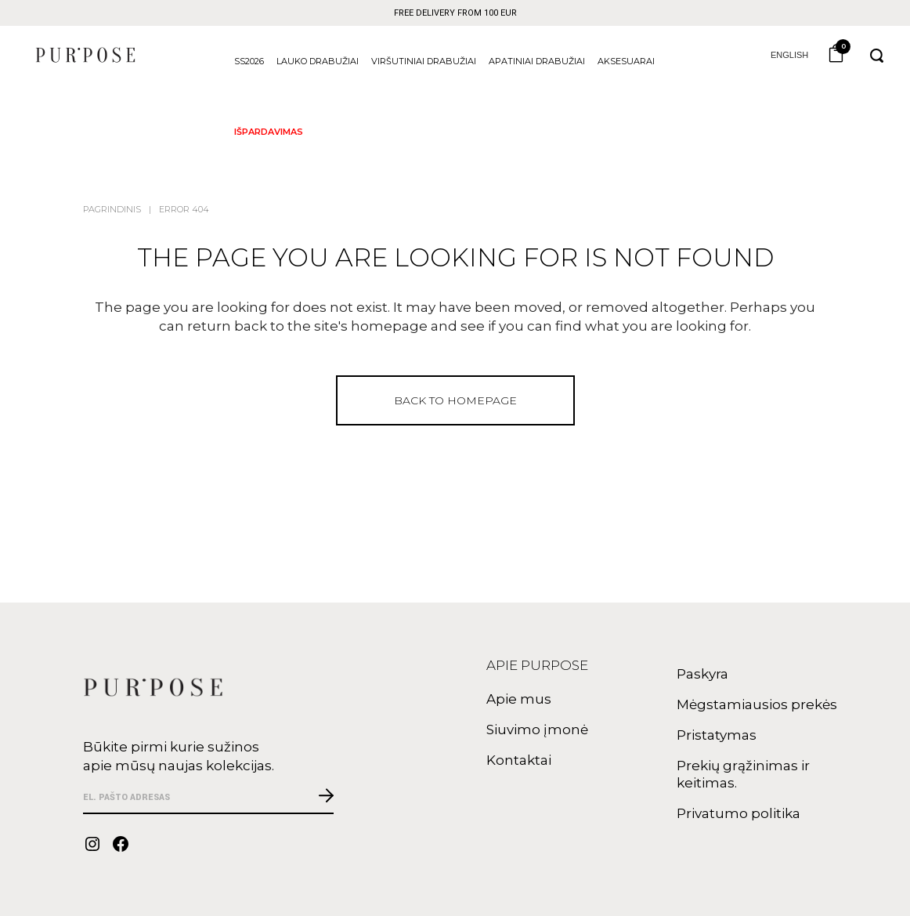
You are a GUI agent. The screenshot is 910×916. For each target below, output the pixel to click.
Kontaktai (518, 760)
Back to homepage (455, 400)
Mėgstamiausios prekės (757, 704)
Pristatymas (717, 735)
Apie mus (518, 699)
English (778, 55)
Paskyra (702, 674)
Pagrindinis (112, 209)
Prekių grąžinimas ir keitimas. (743, 774)
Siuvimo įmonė (537, 729)
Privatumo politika (738, 813)
